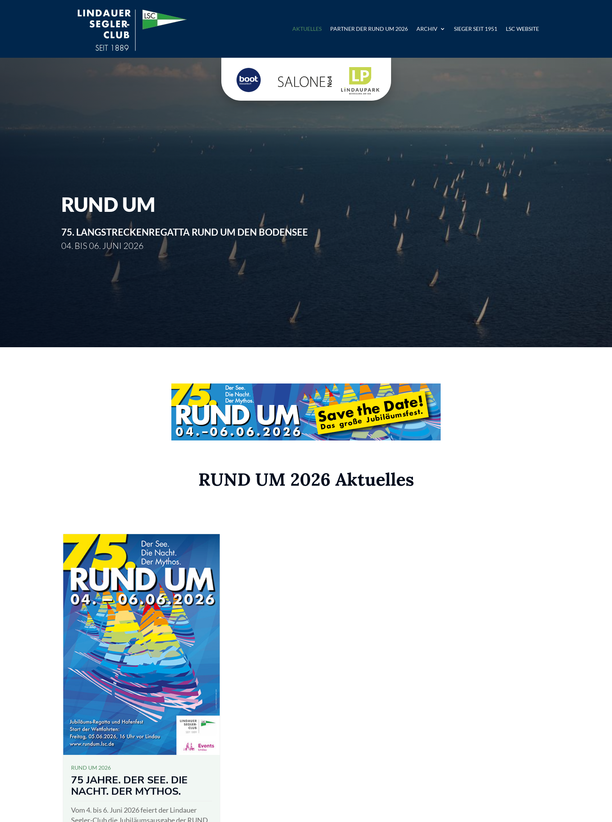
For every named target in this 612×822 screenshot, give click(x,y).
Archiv (427, 28)
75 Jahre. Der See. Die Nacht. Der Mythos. (129, 785)
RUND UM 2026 (91, 767)
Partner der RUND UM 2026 (369, 28)
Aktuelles (307, 28)
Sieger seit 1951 (475, 28)
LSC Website (522, 28)
